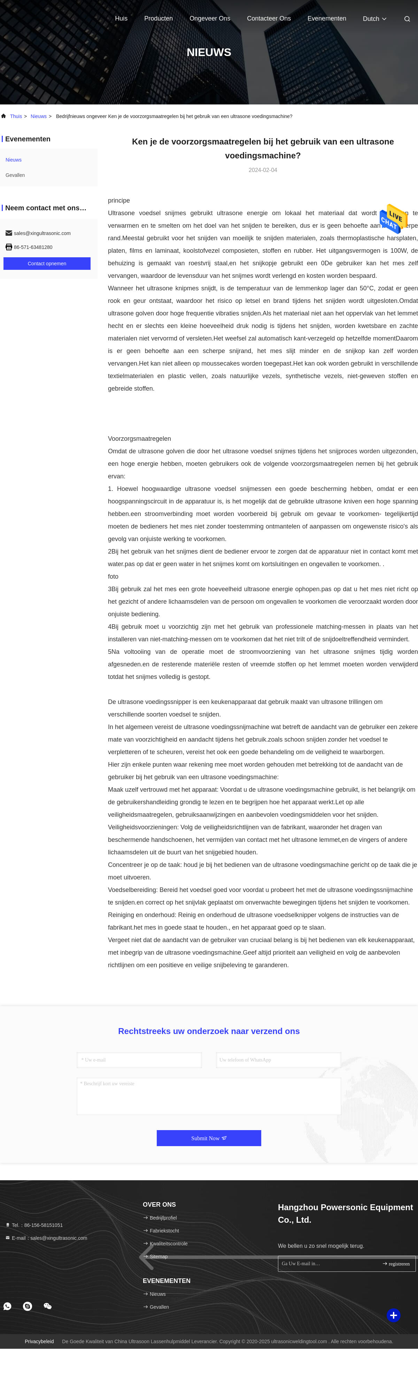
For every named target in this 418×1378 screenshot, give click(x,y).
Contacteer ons (269, 18)
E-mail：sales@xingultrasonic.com (46, 1238)
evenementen (327, 18)
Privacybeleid (39, 1341)
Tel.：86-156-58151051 (34, 1225)
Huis (121, 18)
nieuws (39, 116)
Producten (158, 18)
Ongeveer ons (209, 18)
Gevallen (15, 175)
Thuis (16, 116)
